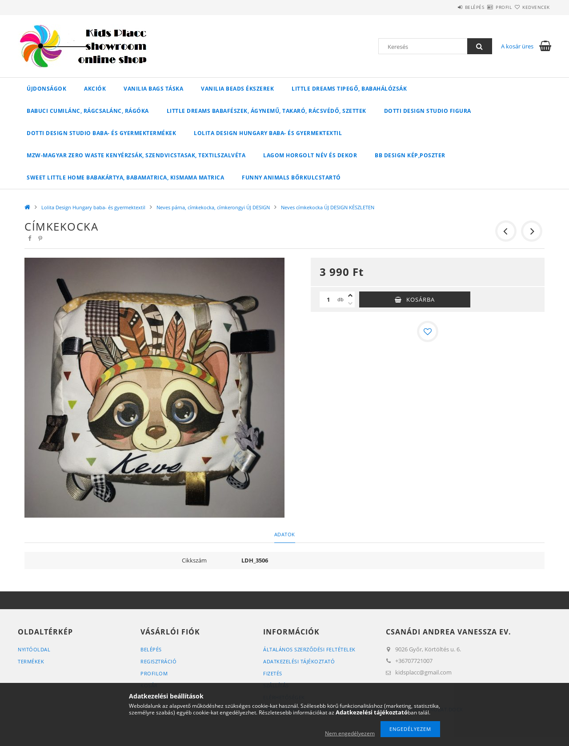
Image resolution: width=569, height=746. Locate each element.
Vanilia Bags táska (153, 88)
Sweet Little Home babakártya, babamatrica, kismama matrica (125, 177)
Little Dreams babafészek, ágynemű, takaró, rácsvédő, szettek (266, 111)
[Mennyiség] (328, 299)
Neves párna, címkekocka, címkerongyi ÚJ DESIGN (213, 207)
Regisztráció (158, 661)
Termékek (31, 661)
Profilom (154, 673)
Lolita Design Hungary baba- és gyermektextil (268, 133)
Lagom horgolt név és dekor (310, 155)
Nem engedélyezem (350, 733)
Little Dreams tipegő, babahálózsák (349, 88)
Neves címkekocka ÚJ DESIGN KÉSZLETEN (327, 207)
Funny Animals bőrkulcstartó (291, 177)
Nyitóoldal (34, 649)
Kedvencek (531, 7)
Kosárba (420, 299)
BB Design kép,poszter (410, 155)
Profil (488, 7)
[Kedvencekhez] (427, 331)
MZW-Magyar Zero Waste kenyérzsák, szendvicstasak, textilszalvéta (136, 155)
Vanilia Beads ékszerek (237, 88)
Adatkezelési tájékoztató (299, 661)
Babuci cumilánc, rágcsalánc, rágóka (88, 111)
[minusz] (350, 303)
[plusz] (350, 295)
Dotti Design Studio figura (427, 111)
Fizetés (272, 673)
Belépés (448, 7)
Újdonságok (46, 88)
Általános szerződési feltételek (309, 649)
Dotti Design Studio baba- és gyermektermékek (101, 133)
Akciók (95, 88)
